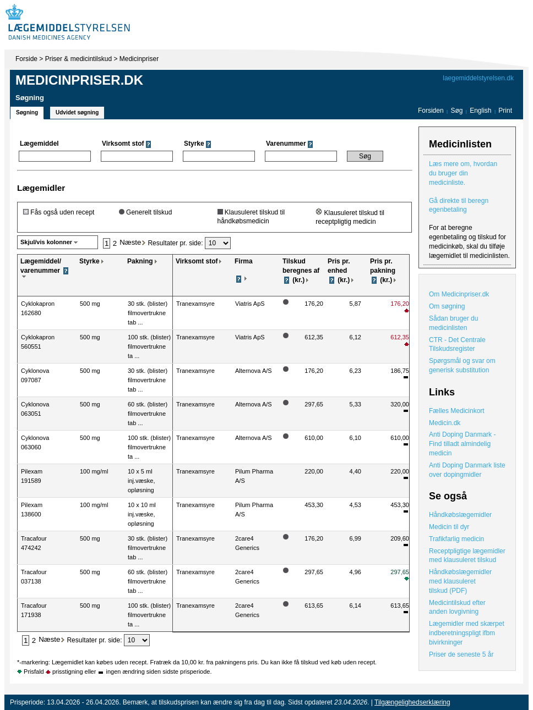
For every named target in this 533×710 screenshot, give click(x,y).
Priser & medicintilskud (78, 59)
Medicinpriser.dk (79, 80)
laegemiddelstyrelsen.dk (478, 78)
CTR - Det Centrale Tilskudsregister (457, 344)
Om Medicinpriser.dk (459, 294)
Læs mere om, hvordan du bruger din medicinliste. (463, 173)
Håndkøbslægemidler (460, 515)
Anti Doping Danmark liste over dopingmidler (467, 469)
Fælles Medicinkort (457, 411)
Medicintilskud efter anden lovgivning (457, 607)
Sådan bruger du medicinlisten (453, 323)
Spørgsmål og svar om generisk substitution (462, 365)
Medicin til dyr (449, 527)
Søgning (27, 112)
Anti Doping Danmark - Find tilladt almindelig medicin (462, 444)
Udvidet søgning (77, 112)
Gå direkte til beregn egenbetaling (458, 205)
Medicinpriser (139, 59)
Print (505, 110)
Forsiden (431, 110)
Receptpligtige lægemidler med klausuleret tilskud (467, 555)
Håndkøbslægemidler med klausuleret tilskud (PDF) (460, 581)
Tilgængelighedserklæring (412, 702)
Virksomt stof (196, 261)
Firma (244, 261)
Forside (26, 59)
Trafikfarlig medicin (456, 539)
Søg (456, 110)
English (481, 110)
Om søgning (447, 306)
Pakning (140, 261)
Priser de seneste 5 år (461, 654)
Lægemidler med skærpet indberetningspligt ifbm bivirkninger (466, 633)
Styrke (89, 261)
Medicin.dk (444, 423)
